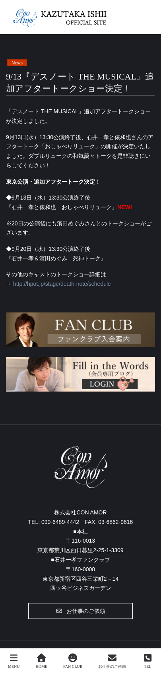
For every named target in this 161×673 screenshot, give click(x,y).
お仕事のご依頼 (112, 661)
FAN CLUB (72, 661)
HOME (41, 661)
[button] (80, 611)
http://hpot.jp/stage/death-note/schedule (62, 284)
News (17, 62)
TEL (147, 661)
